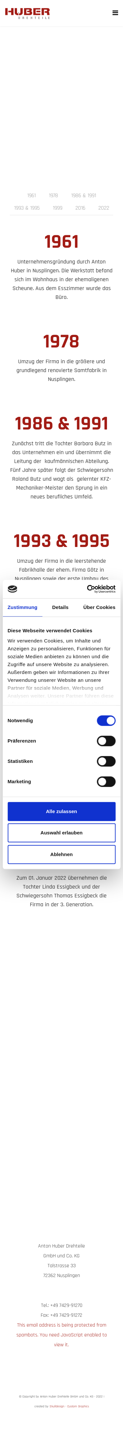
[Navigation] (115, 13)
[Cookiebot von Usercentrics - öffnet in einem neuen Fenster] (87, 589)
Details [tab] (60, 607)
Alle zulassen (61, 811)
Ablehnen (61, 854)
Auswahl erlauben (61, 832)
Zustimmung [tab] (22, 607)
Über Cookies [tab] (99, 607)
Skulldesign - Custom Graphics (69, 1406)
